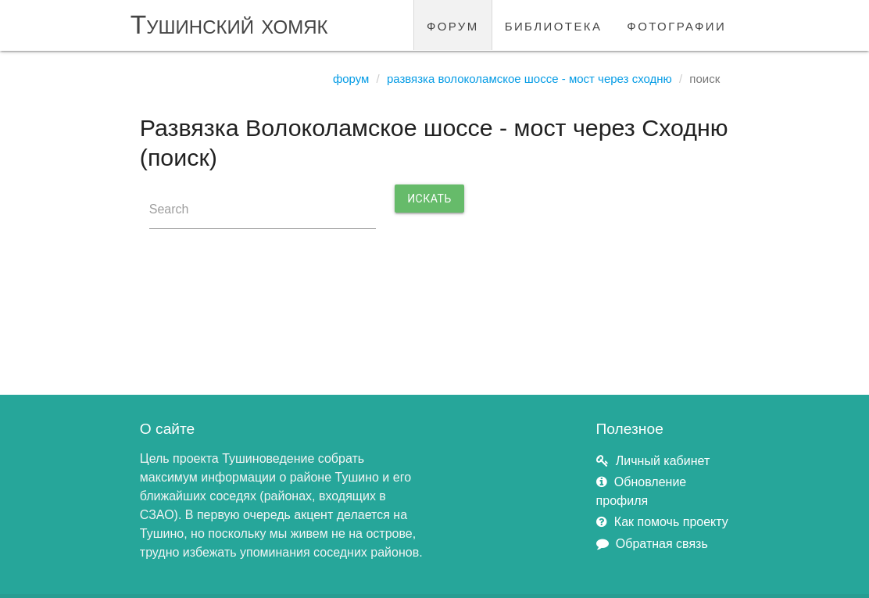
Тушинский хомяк (229, 24)
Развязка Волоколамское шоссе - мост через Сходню (529, 78)
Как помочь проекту (671, 521)
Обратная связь (662, 543)
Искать (429, 198)
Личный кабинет (663, 460)
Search (169, 209)
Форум (351, 78)
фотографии (676, 25)
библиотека (554, 25)
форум (453, 25)
